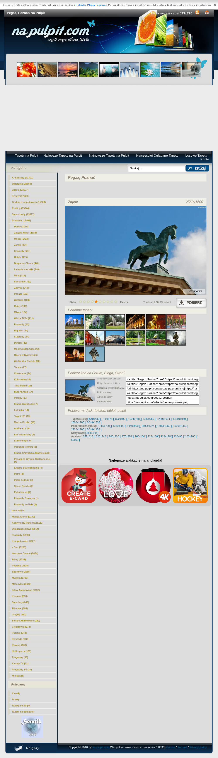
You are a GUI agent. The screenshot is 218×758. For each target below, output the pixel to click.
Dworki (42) (20, 342)
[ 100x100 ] (190, 436)
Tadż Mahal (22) (23, 385)
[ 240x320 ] (113, 436)
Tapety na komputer (23, 711)
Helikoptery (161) (21, 651)
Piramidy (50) (21, 324)
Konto (204, 159)
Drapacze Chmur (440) (26, 263)
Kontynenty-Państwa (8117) (27, 522)
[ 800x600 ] (120, 419)
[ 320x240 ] (100, 436)
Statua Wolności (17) (26, 404)
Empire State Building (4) (28, 467)
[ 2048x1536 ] (94, 422)
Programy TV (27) (22, 669)
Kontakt (182, 747)
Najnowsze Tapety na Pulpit (109, 155)
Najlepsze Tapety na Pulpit (62, 155)
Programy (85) (20, 657)
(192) (21, 293)
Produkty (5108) (21, 535)
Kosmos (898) (20, 596)
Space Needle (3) (23, 486)
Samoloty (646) (20, 602)
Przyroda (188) (20, 639)
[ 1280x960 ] (148, 419)
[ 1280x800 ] (118, 425)
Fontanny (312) (22, 281)
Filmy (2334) (19, 559)
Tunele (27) (20, 367)
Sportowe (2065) (21, 571)
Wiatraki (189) (22, 300)
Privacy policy (198, 747)
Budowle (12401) (21, 220)
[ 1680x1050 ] (164, 425)
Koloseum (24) (22, 379)
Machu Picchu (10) (24, 422)
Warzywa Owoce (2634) (25, 553)
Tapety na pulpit (21, 705)
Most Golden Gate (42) (27, 349)
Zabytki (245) (21, 287)
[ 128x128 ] (165, 436)
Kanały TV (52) (20, 663)
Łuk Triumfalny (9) (24, 434)
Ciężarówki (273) (21, 626)
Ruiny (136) (20, 306)
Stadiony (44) (21, 336)
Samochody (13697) (23, 214)
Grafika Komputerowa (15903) (29, 202)
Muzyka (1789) (20, 577)
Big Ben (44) (21, 330)
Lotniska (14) (21, 410)
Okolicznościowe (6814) (25, 529)
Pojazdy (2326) (20, 565)
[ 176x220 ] (126, 436)
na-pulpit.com (100, 747)
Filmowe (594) (20, 608)
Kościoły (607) (22, 251)
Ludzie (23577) (20, 190)
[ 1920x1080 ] (180, 425)
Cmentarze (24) (22, 373)
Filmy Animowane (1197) (26, 590)
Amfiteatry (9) (22, 428)
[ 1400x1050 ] (179, 419)
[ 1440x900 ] (133, 425)
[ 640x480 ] (94, 419)
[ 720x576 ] (107, 419)
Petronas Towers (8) (25, 446)
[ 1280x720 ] (104, 425)
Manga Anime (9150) (23, 516)
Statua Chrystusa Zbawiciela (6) (32, 453)
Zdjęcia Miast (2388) (25, 232)
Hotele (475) (21, 257)
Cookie (170, 747)
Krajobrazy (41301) (22, 177)
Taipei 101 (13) (22, 416)
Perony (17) (20, 397)
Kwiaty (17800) (20, 196)
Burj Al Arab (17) (23, 391)
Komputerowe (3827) (24, 541)
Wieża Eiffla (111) (24, 318)
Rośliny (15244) (21, 208)
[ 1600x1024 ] (148, 425)
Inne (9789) (18, 510)
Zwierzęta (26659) (22, 183)
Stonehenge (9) (22, 440)
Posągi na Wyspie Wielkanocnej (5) (32, 460)
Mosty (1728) (21, 238)
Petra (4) (19, 473)
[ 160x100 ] (139, 436)
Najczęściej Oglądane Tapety (157, 155)
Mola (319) (20, 275)
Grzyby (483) (19, 614)
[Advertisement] (109, 118)
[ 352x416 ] (88, 436)
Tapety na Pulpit (26, 155)
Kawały (16, 693)
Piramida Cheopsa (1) (26, 498)
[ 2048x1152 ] (94, 429)
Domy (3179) (21, 226)
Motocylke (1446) (21, 584)
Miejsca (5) (18, 675)
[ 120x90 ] (178, 436)
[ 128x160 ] (152, 436)
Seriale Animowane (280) (26, 620)
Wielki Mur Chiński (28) (27, 361)
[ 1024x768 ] (134, 419)
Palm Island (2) (22, 492)
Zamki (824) (20, 245)
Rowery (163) (19, 645)
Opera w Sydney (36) (26, 355)
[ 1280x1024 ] (163, 419)
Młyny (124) (20, 312)
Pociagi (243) (19, 633)
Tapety (16, 699)
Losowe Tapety (196, 155)
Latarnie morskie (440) (27, 269)
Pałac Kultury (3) (23, 480)
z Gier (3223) (19, 547)
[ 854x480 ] (91, 432)
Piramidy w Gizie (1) (25, 504)
